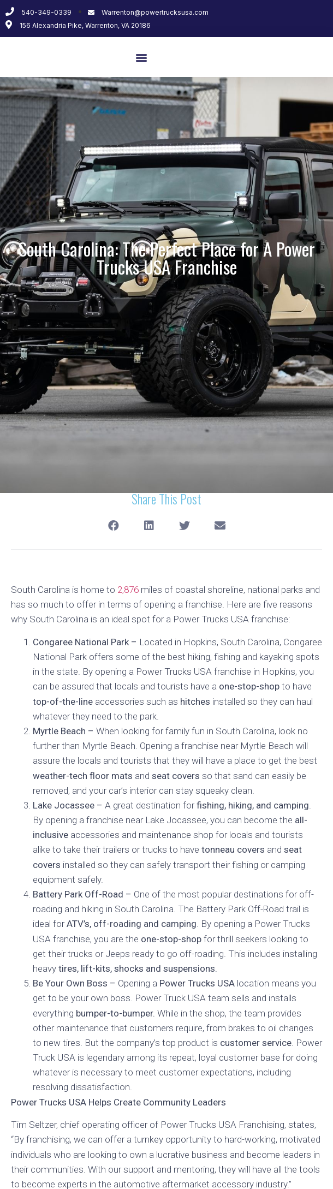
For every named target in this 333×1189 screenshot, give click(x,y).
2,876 (128, 589)
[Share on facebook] (113, 526)
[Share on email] (219, 526)
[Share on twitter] (184, 526)
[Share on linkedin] (148, 526)
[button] (141, 57)
